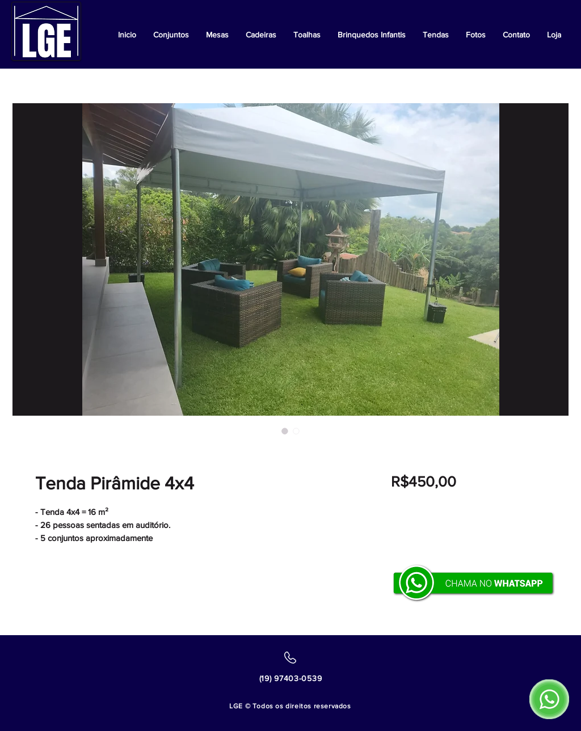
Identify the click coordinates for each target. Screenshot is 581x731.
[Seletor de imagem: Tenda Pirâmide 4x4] (284, 431)
